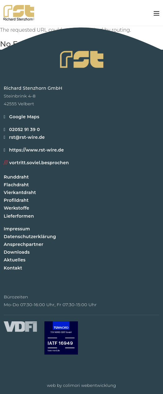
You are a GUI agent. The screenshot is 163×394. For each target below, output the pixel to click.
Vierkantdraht (20, 192)
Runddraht (16, 177)
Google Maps (21, 117)
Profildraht (16, 200)
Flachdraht (16, 185)
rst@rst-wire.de (27, 137)
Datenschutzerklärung (30, 236)
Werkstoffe (16, 208)
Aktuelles (14, 260)
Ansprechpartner (23, 244)
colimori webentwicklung (89, 385)
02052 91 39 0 (24, 129)
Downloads (17, 252)
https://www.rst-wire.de (36, 150)
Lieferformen (19, 216)
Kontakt (13, 268)
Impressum (17, 229)
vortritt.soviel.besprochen (36, 162)
